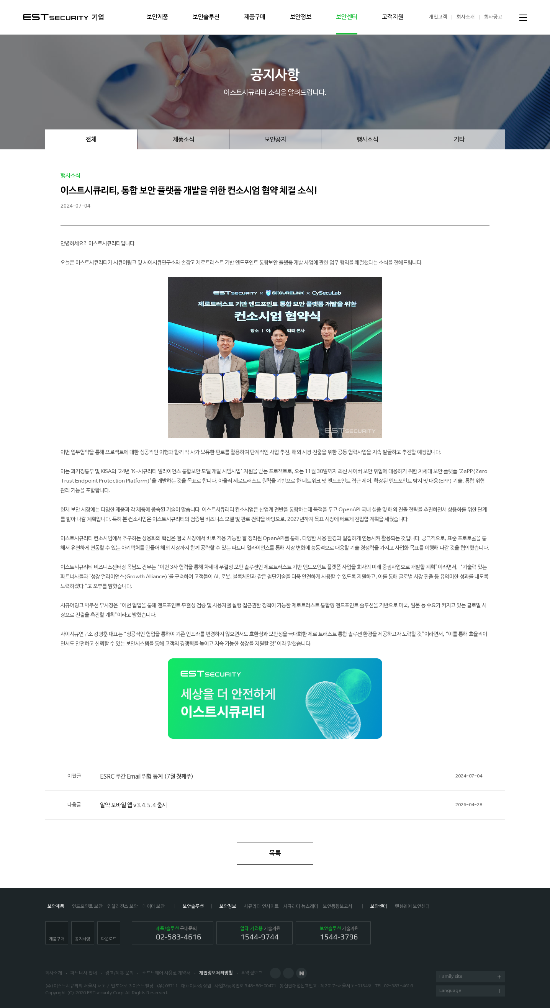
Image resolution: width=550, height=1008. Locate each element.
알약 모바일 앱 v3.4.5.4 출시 (274, 805)
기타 (459, 139)
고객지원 (392, 17)
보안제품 (157, 17)
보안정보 (300, 17)
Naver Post (301, 973)
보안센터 (346, 17)
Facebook (275, 973)
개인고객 (438, 17)
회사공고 (493, 17)
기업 (98, 17)
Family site (470, 977)
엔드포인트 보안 (87, 906)
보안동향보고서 (337, 906)
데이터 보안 (153, 906)
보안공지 (275, 139)
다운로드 (108, 939)
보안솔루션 (206, 17)
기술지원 (261, 933)
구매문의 (178, 933)
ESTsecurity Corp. (105, 993)
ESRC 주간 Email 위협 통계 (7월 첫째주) (274, 776)
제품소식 (183, 139)
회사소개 (466, 17)
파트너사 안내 (83, 973)
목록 (275, 853)
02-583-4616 (398, 986)
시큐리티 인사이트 (261, 906)
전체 (91, 139)
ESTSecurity (55, 17)
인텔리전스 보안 (122, 906)
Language (470, 991)
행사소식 (367, 139)
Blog (288, 973)
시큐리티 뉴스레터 (300, 906)
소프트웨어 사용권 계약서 (166, 973)
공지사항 (82, 939)
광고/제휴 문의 (119, 973)
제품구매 (254, 17)
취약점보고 (251, 973)
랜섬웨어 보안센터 (412, 906)
